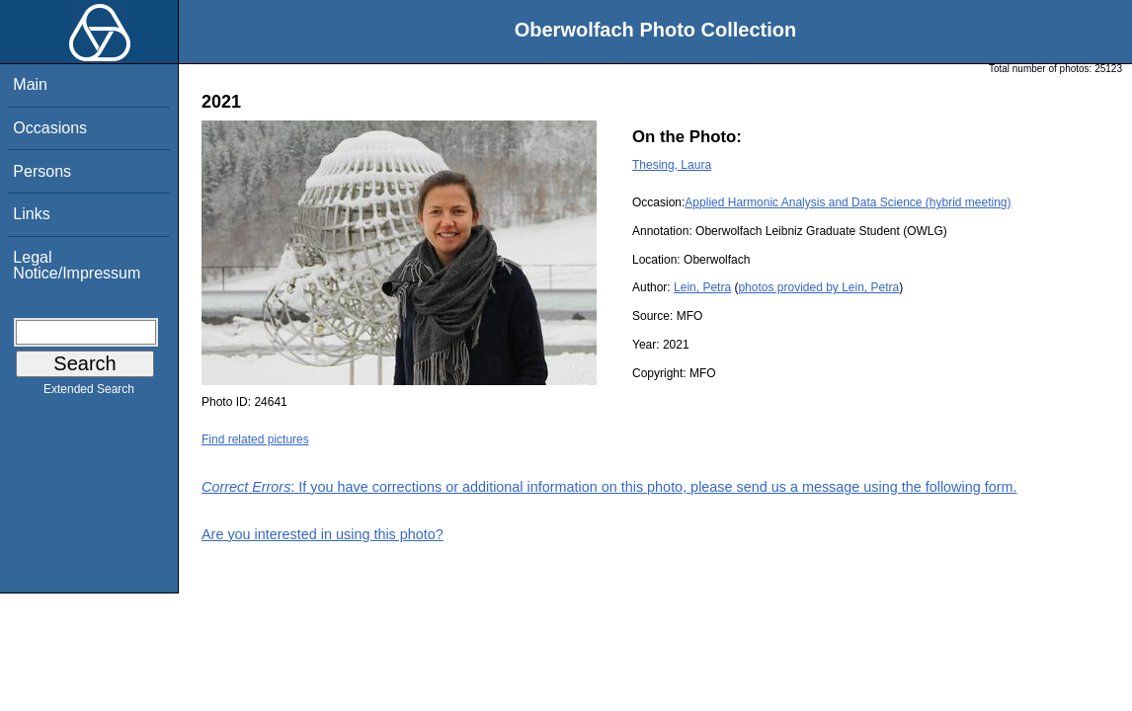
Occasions (50, 127)
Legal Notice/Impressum (76, 265)
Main (30, 84)
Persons (42, 171)
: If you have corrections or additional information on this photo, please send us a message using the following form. (609, 487)
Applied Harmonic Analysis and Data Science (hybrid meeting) (848, 202)
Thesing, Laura (671, 165)
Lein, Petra (702, 287)
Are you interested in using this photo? (323, 534)
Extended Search (88, 393)
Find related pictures (255, 439)
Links (31, 213)
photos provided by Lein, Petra (818, 287)
